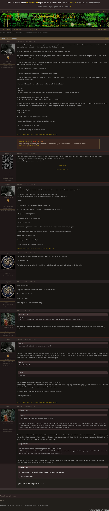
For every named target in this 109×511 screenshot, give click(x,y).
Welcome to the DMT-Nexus (7, 32)
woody (8, 311)
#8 (17, 406)
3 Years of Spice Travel (23, 134)
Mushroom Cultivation (62, 169)
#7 (17, 339)
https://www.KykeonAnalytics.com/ (29, 145)
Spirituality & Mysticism (30, 32)
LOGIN (97, 11)
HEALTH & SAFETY (19, 29)
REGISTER (105, 11)
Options (106, 38)
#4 (17, 253)
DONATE (17, 11)
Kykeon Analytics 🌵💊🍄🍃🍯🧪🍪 (31, 141)
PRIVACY (9, 11)
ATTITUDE (37, 29)
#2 (17, 153)
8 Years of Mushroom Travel (38, 134)
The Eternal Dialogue (51, 134)
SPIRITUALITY (19, 32)
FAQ (2, 29)
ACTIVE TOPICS (102, 29)
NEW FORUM (32, 3)
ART (29, 29)
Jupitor (8, 253)
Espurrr (8, 153)
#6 (17, 311)
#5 (17, 282)
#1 (17, 41)
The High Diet (62, 165)
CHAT (2, 11)
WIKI (8, 29)
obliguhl (8, 41)
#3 (17, 184)
